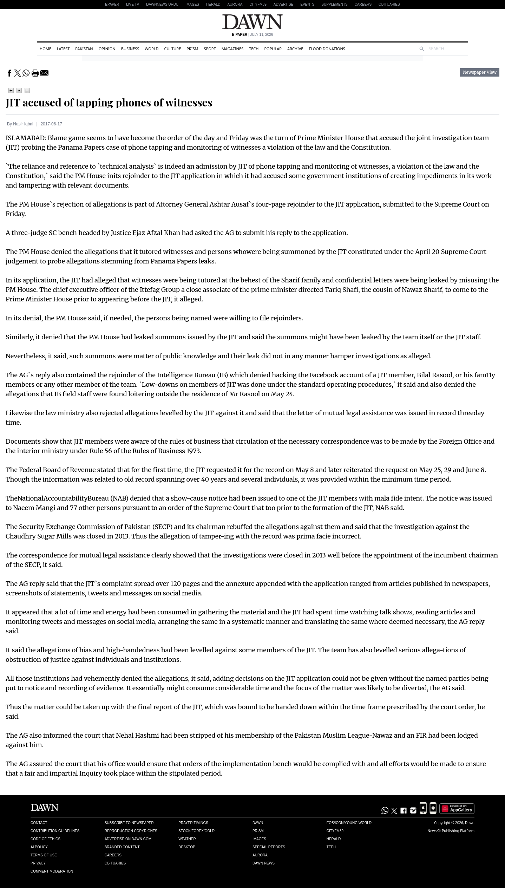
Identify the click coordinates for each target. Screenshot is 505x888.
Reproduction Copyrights (131, 831)
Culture (172, 48)
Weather (187, 839)
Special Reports (268, 847)
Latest (63, 48)
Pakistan (84, 48)
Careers (363, 4)
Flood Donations (327, 48)
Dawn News (263, 863)
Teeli (331, 847)
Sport (210, 48)
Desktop (186, 847)
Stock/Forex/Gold (196, 831)
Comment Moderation (52, 871)
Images (192, 4)
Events (307, 4)
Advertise (284, 4)
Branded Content (122, 847)
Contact (39, 823)
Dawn (257, 823)
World (151, 48)
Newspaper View (480, 72)
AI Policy (39, 847)
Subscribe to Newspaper (129, 823)
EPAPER (112, 4)
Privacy (38, 863)
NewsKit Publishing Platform (451, 830)
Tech (253, 48)
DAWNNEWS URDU (162, 4)
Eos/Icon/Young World (349, 823)
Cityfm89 (335, 831)
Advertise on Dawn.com (128, 839)
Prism (192, 48)
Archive (295, 48)
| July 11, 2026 (252, 35)
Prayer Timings (193, 823)
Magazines (232, 48)
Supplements (334, 4)
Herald (213, 4)
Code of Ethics (45, 839)
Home (45, 48)
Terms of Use (44, 855)
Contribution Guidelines (55, 831)
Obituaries (389, 4)
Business (130, 48)
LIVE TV (132, 4)
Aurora (235, 4)
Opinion (107, 48)
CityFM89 (257, 4)
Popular (273, 48)
